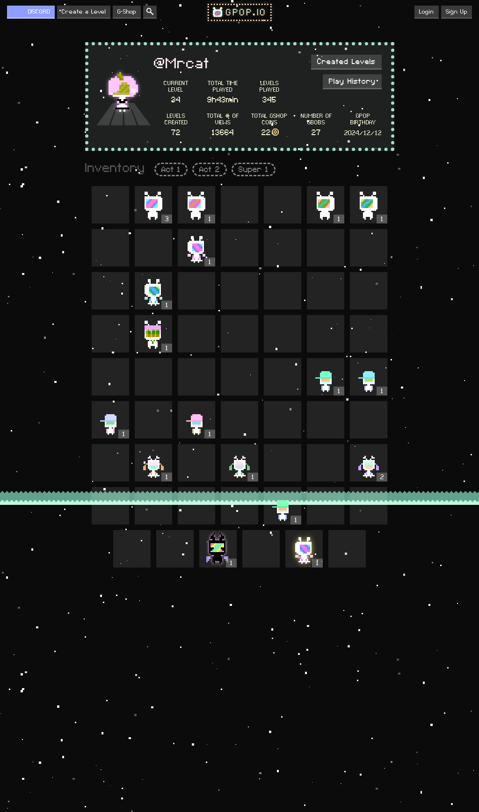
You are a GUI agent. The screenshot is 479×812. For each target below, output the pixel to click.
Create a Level (84, 11)
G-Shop (126, 11)
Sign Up (456, 11)
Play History (352, 81)
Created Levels (346, 61)
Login (426, 11)
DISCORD (39, 11)
